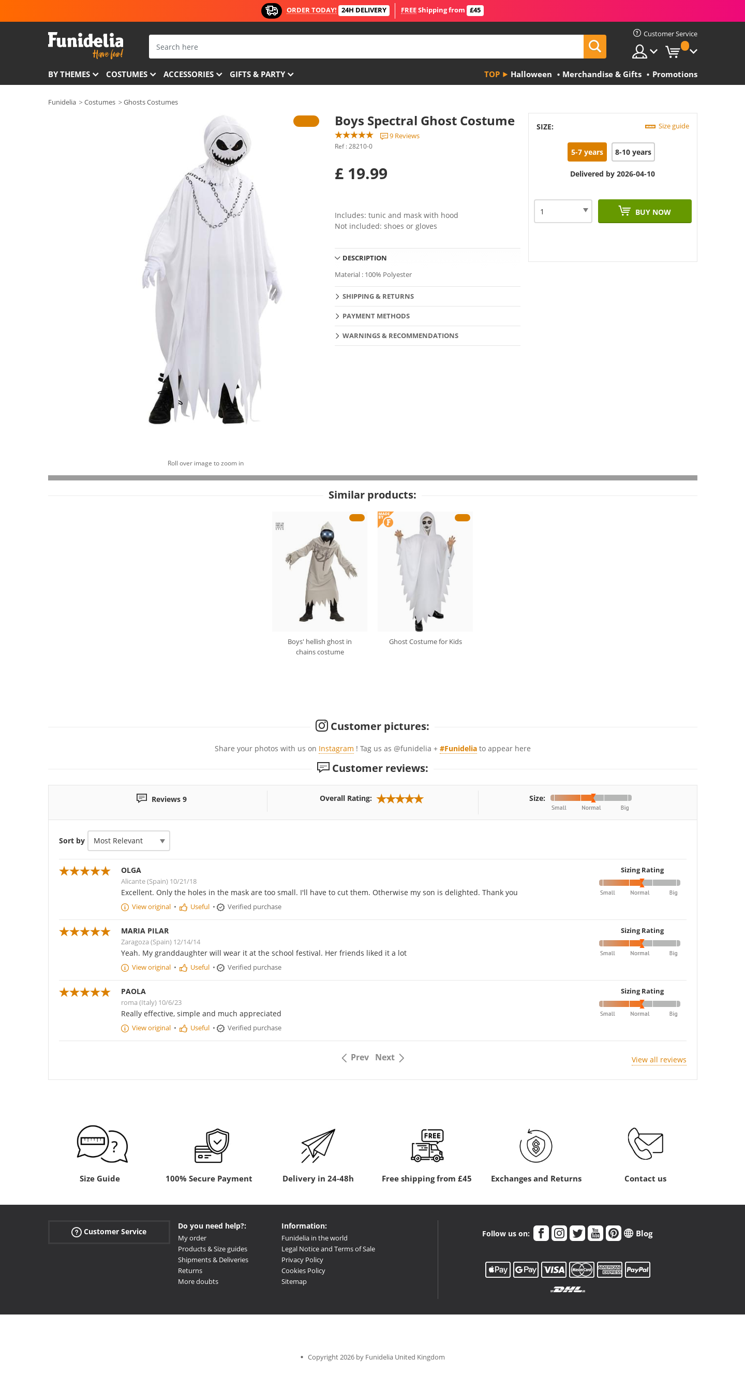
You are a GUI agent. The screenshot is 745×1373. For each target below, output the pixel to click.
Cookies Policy (303, 1270)
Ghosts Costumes (151, 102)
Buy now (652, 212)
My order (192, 1238)
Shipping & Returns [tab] (378, 296)
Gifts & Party (257, 74)
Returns (190, 1270)
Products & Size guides (212, 1248)
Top (492, 74)
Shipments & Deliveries (213, 1259)
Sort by (72, 840)
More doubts (198, 1281)
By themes (69, 74)
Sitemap (294, 1281)
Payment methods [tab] (376, 315)
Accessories (188, 74)
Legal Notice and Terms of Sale (328, 1248)
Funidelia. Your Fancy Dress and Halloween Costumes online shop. (85, 46)
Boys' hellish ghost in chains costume (320, 646)
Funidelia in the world (314, 1238)
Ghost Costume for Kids (425, 641)
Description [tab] (364, 257)
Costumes (126, 74)
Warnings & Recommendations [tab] (400, 335)
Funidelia (62, 102)
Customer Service (108, 1231)
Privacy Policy (302, 1259)
